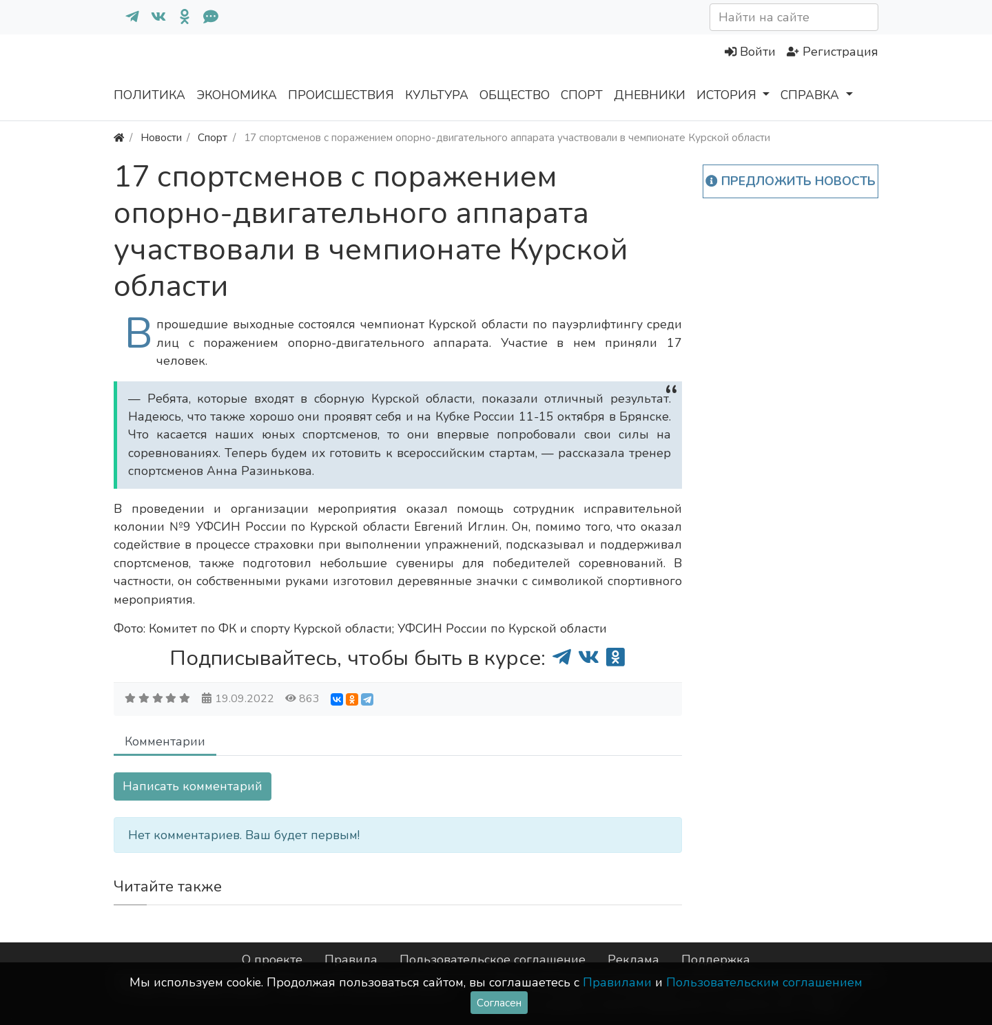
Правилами (617, 982)
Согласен (499, 1002)
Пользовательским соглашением (764, 982)
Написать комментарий (192, 786)
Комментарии (165, 741)
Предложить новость (790, 181)
